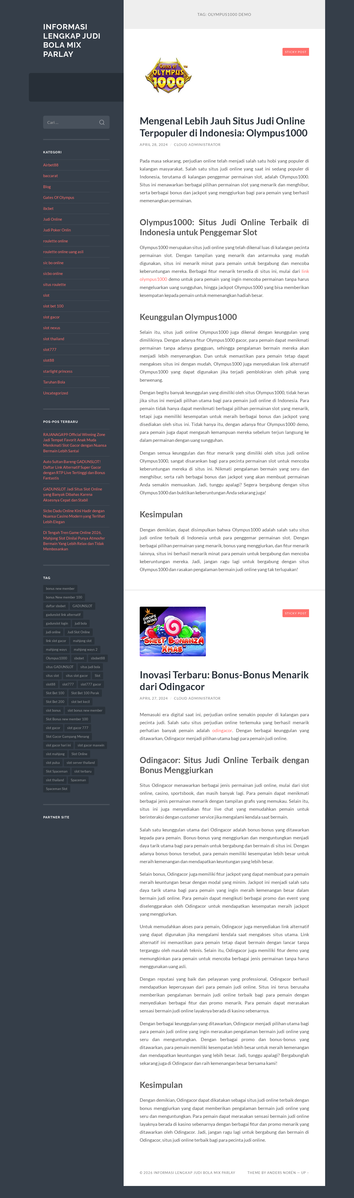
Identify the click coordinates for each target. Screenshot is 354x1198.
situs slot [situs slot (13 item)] (52, 675)
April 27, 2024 (154, 710)
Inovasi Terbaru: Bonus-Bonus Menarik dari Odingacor (206, 692)
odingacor (222, 742)
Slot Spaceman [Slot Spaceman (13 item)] (56, 771)
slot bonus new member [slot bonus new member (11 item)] (85, 710)
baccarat (50, 175)
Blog (47, 186)
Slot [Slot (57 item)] (97, 675)
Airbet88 (50, 165)
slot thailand (53, 338)
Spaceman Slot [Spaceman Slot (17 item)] (56, 789)
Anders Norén (281, 1185)
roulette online (55, 241)
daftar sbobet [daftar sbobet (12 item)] (56, 606)
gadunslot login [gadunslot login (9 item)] (57, 623)
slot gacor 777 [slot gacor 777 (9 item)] (77, 728)
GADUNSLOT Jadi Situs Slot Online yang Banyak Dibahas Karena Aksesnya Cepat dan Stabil (72, 494)
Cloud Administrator (197, 157)
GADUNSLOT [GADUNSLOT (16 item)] (82, 606)
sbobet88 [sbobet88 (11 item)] (98, 658)
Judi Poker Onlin (57, 230)
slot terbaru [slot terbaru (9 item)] (82, 771)
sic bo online (53, 262)
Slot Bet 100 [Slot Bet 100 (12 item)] (55, 693)
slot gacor (51, 317)
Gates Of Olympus (58, 197)
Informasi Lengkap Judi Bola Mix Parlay (72, 40)
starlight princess (58, 371)
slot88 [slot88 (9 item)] (50, 684)
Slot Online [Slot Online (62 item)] (79, 754)
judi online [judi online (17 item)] (53, 632)
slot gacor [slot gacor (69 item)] (53, 728)
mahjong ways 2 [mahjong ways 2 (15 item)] (86, 649)
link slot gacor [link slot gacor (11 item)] (56, 641)
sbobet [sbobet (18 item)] (79, 658)
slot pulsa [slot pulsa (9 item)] (53, 763)
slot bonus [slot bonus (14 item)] (53, 710)
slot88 (48, 360)
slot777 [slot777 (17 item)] (68, 684)
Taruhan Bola (54, 382)
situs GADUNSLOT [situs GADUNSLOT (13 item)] (60, 667)
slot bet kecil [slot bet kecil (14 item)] (80, 702)
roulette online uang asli (63, 251)
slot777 (49, 349)
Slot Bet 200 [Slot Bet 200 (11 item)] (55, 702)
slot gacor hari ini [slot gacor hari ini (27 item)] (58, 745)
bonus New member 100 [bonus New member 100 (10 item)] (64, 597)
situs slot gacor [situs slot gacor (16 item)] (77, 675)
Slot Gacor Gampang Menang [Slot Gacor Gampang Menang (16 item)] (67, 736)
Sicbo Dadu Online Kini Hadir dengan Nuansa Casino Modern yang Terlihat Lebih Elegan (74, 516)
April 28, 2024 (154, 157)
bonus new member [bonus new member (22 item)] (60, 588)
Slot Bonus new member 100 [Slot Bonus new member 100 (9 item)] (67, 719)
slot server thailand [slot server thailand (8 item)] (81, 763)
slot (46, 295)
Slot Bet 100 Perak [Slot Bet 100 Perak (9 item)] (85, 693)
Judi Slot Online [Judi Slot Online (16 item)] (78, 632)
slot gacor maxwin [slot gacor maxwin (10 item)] (91, 745)
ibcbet (48, 208)
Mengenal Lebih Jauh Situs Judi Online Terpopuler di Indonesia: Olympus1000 (209, 132)
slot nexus (51, 327)
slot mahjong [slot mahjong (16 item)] (55, 754)
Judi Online (52, 219)
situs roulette (54, 284)
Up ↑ (305, 1185)
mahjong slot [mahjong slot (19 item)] (82, 641)
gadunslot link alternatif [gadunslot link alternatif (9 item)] (63, 615)
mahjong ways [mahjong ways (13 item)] (56, 649)
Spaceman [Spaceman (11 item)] (78, 780)
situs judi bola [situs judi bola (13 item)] (90, 667)
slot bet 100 (53, 306)
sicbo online (53, 273)
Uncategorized (55, 393)
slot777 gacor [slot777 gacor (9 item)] (91, 684)
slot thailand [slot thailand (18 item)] (55, 780)
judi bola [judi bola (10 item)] (81, 623)
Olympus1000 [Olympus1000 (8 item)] (56, 658)
